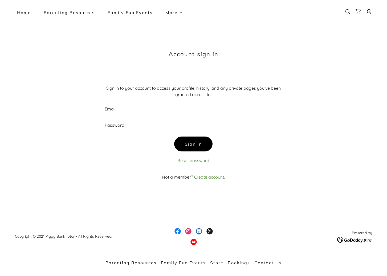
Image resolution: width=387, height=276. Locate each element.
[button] (172, 12)
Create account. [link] (209, 177)
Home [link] (24, 12)
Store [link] (216, 262)
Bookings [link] (239, 262)
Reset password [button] (193, 160)
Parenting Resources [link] (69, 12)
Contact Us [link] (268, 262)
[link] (358, 11)
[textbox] (193, 109)
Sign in (193, 144)
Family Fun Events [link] (130, 12)
